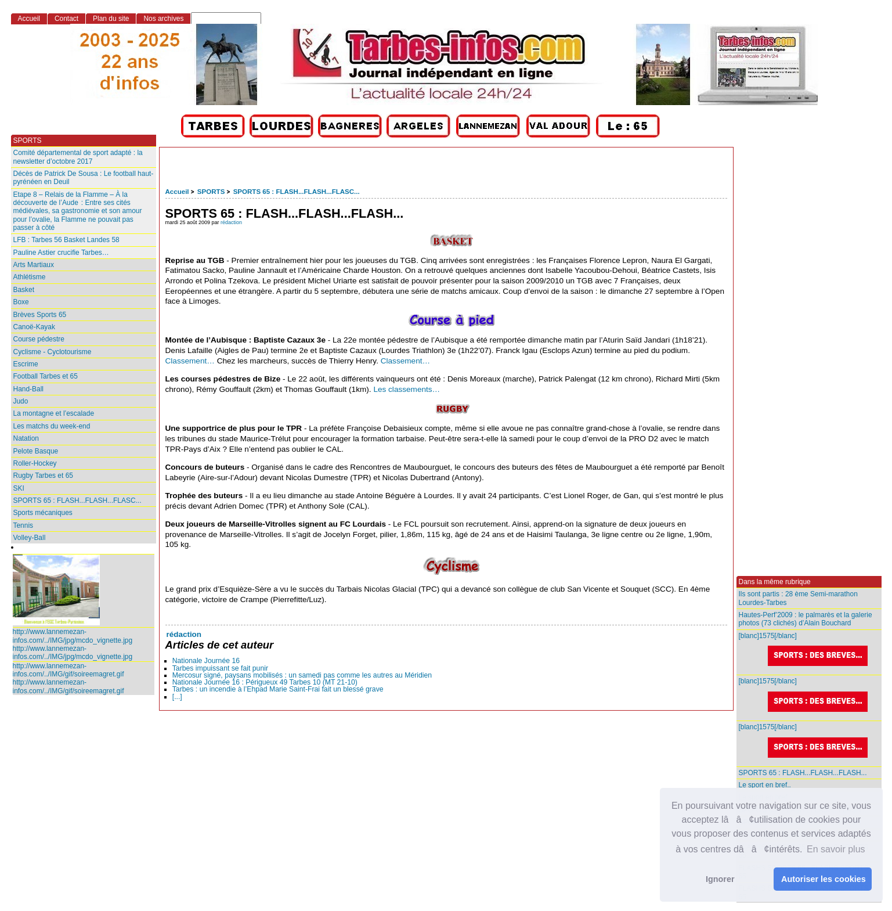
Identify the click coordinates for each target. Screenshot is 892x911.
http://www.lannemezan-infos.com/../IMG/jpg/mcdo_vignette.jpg (73, 636)
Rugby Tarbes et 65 (43, 475)
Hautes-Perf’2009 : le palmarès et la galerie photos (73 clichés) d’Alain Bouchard (805, 619)
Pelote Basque (36, 451)
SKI (18, 488)
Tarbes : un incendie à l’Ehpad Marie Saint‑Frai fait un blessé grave (278, 689)
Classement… (190, 361)
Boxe (21, 302)
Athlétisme (29, 277)
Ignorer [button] (720, 879)
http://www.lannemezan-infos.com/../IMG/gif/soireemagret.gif (68, 670)
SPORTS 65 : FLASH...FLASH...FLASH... (803, 773)
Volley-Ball (29, 538)
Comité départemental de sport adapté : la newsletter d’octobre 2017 (78, 157)
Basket (24, 290)
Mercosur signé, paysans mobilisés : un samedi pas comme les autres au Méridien (302, 675)
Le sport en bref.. (765, 785)
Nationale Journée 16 (206, 661)
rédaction (231, 222)
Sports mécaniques (43, 513)
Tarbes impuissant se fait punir (220, 668)
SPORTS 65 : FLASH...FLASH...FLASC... (296, 191)
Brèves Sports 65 (40, 315)
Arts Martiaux (33, 265)
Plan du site (111, 19)
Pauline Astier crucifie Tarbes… (61, 253)
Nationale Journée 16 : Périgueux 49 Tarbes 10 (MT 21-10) (264, 682)
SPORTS (211, 191)
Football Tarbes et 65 (45, 376)
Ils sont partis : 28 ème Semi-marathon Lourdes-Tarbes (798, 598)
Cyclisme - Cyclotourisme (52, 352)
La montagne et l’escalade (54, 413)
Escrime (25, 364)
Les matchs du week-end (52, 426)
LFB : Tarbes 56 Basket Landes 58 (66, 240)
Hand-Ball (28, 389)
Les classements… (406, 389)
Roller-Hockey (35, 463)
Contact (66, 19)
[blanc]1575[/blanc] (810, 650)
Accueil (177, 191)
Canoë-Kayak (34, 327)
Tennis (23, 525)
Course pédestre (38, 339)
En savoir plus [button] (836, 849)
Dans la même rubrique (775, 582)
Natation (26, 438)
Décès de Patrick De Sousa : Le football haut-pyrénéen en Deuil (83, 178)
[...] (177, 697)
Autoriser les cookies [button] (823, 879)
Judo (20, 401)
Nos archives (163, 19)
